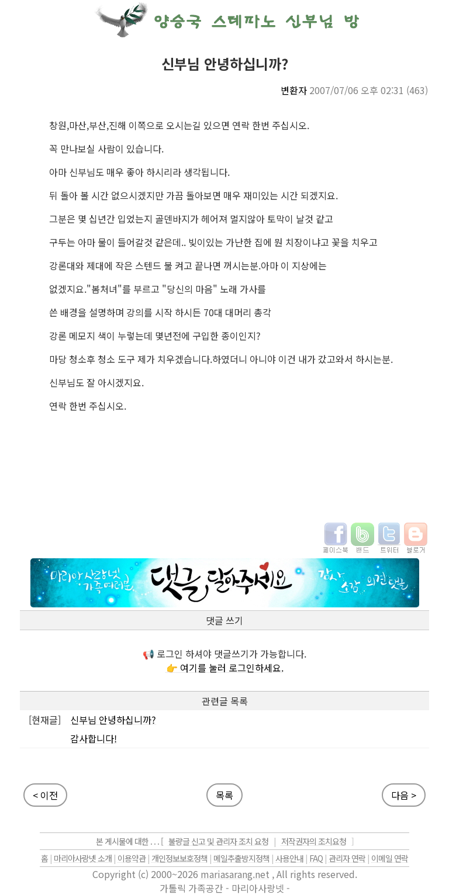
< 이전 (45, 795)
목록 (224, 795)
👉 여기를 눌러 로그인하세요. (225, 668)
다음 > (403, 795)
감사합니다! (93, 738)
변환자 (294, 90)
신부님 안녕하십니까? (113, 720)
